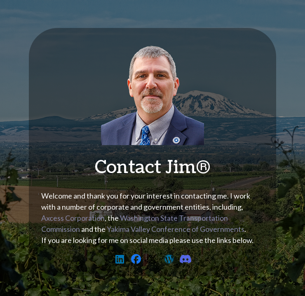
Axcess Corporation (73, 217)
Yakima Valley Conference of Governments (175, 229)
